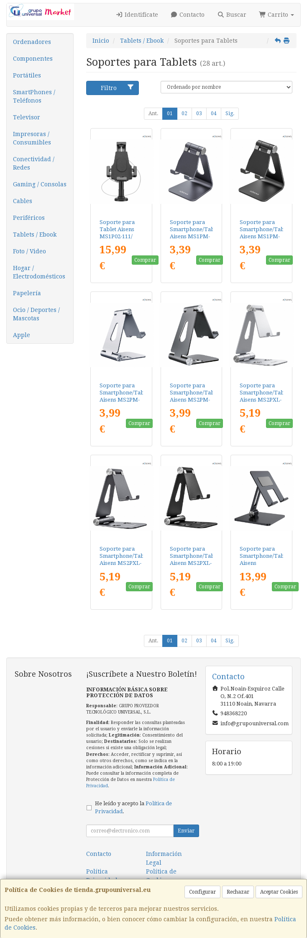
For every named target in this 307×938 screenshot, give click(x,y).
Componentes (33, 58)
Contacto (188, 14)
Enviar (186, 831)
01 (170, 113)
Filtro (117, 87)
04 (214, 113)
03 (199, 113)
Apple (21, 335)
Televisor (26, 117)
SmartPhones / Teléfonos (34, 96)
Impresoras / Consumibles (32, 138)
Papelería (27, 293)
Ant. (153, 113)
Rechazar (238, 892)
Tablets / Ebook (34, 234)
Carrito (276, 14)
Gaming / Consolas (40, 184)
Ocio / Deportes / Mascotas (36, 314)
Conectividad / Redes (33, 163)
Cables (22, 201)
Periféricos (29, 217)
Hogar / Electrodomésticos (39, 272)
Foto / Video (29, 251)
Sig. (229, 113)
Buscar (231, 14)
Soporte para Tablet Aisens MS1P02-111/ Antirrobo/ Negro (117, 236)
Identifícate (136, 14)
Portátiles (27, 75)
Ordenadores (32, 42)
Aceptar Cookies (279, 892)
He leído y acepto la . (133, 807)
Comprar (145, 260)
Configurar (202, 892)
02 (184, 113)
